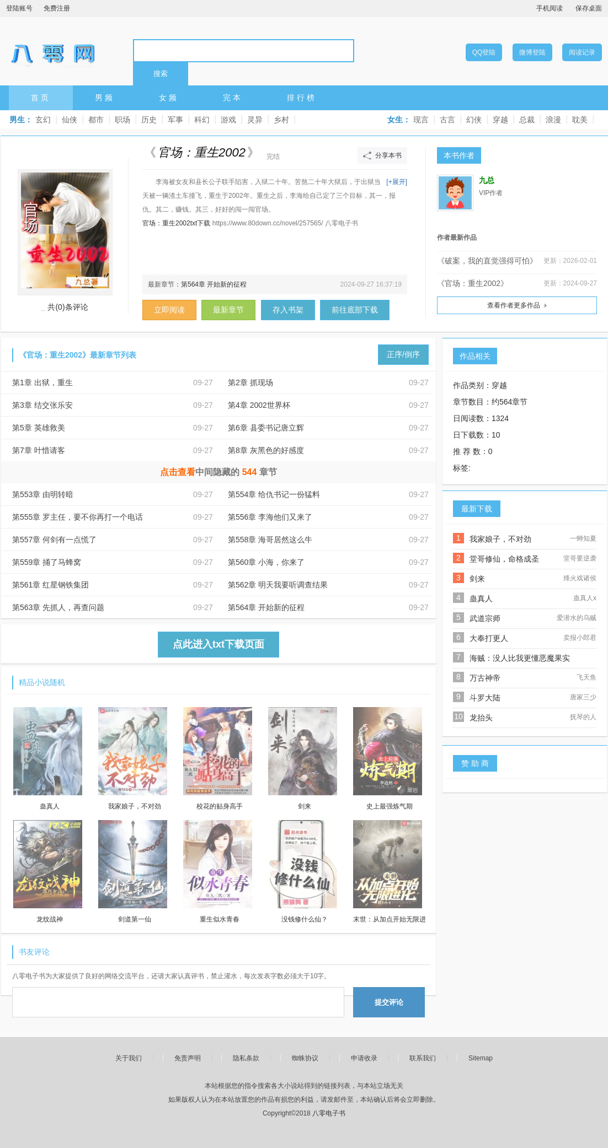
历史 (149, 119)
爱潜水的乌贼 (576, 618)
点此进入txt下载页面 (218, 644)
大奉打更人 (489, 638)
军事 (175, 119)
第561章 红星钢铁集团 (50, 584)
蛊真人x (584, 598)
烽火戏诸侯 (579, 578)
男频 (105, 97)
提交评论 (389, 1002)
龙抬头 (481, 717)
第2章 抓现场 (250, 382)
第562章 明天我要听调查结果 (278, 584)
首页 (41, 97)
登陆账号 (19, 8)
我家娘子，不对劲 (500, 539)
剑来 (477, 578)
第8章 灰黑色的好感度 (266, 450)
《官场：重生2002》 (472, 283)
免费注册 (57, 8)
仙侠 (69, 119)
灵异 (255, 119)
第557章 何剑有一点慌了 (54, 539)
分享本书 (388, 155)
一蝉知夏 (583, 538)
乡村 (281, 119)
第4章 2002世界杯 (259, 405)
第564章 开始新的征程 (214, 284)
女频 (169, 97)
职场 (122, 119)
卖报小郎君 (579, 638)
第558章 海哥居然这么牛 (270, 539)
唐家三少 (583, 697)
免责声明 (187, 1058)
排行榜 (302, 97)
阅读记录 (582, 52)
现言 (421, 119)
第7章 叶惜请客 (38, 450)
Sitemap (480, 1058)
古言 (447, 119)
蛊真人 (481, 598)
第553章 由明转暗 (42, 494)
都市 (96, 119)
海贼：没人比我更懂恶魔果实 (520, 658)
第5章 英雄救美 (38, 427)
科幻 (202, 119)
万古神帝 (485, 677)
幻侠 (474, 119)
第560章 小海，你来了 (266, 562)
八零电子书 (53, 50)
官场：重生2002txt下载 (176, 223)
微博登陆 (532, 52)
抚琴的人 (583, 717)
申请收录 (364, 1058)
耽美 (580, 119)
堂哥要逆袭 (579, 558)
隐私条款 (246, 1058)
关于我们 (128, 1058)
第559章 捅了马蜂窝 (46, 562)
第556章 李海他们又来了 (270, 517)
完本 (233, 97)
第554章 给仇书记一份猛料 (274, 494)
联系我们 (422, 1058)
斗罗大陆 (485, 697)
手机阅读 (549, 8)
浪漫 (553, 119)
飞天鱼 (586, 677)
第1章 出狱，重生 (42, 382)
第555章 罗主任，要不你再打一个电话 (77, 517)
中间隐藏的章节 (219, 472)
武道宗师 (485, 618)
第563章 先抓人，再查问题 (58, 607)
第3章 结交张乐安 (42, 405)
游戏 (228, 119)
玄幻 (43, 119)
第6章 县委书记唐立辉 (266, 427)
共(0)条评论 (67, 307)
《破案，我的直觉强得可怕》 (487, 260)
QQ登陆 (484, 52)
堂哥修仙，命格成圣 (504, 558)
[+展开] (396, 182)
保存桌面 (588, 8)
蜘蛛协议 (305, 1058)
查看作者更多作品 (513, 305)
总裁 (527, 119)
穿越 (500, 119)
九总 (486, 180)
